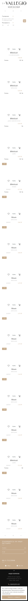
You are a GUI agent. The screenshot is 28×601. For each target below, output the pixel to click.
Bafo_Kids (20, 566)
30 (2, 25)
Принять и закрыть (14, 597)
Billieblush (14, 53)
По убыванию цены (7, 20)
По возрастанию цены (8, 19)
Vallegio (8, 566)
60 (8, 25)
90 (13, 25)
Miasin (14, 217)
